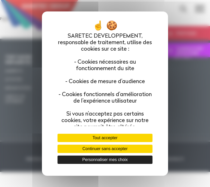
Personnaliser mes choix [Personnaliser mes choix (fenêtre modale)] (105, 159)
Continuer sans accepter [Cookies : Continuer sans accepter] (105, 148)
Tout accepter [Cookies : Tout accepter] (104, 138)
